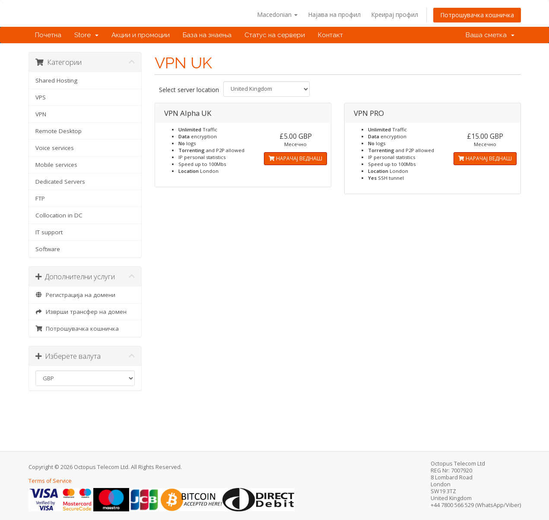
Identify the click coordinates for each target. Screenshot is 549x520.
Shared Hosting (56, 80)
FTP (40, 198)
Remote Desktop (58, 131)
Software (47, 249)
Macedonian (277, 14)
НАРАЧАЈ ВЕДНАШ (295, 158)
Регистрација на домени (75, 295)
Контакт (330, 35)
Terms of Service (50, 481)
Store (86, 35)
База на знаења (207, 35)
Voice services (54, 148)
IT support (49, 232)
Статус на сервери (274, 35)
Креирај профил (394, 14)
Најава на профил (334, 14)
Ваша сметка (490, 35)
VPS (40, 97)
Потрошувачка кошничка (477, 15)
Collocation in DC (59, 215)
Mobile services (56, 165)
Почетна (48, 35)
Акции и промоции (140, 35)
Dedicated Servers (60, 181)
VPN (40, 114)
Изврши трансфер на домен (81, 312)
